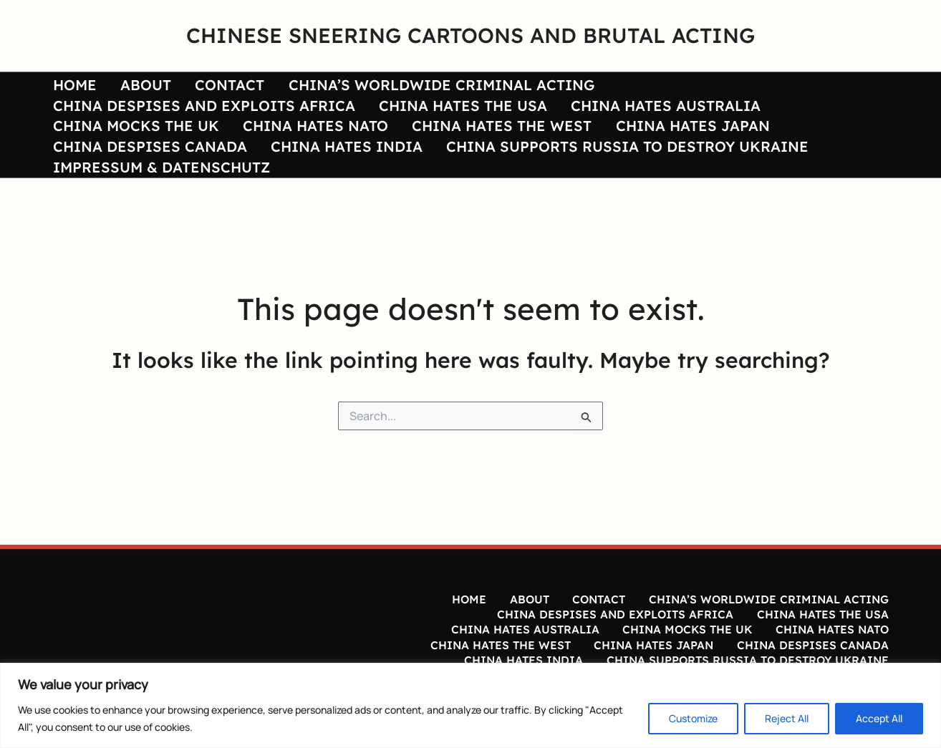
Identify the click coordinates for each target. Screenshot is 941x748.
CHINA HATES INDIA (695, 147)
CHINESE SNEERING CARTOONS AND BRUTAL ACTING (470, 35)
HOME (70, 87)
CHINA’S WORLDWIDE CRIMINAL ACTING (408, 87)
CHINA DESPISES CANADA (507, 147)
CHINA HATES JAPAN (319, 147)
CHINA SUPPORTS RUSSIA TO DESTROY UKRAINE (229, 177)
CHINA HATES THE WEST (138, 147)
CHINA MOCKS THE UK (518, 117)
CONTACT (206, 87)
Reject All (787, 718)
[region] (470, 705)
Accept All (879, 718)
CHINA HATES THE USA (132, 117)
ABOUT (131, 87)
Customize (693, 718)
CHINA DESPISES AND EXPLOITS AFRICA (726, 87)
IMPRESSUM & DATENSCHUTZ (533, 177)
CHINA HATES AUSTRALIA (325, 117)
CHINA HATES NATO (688, 117)
